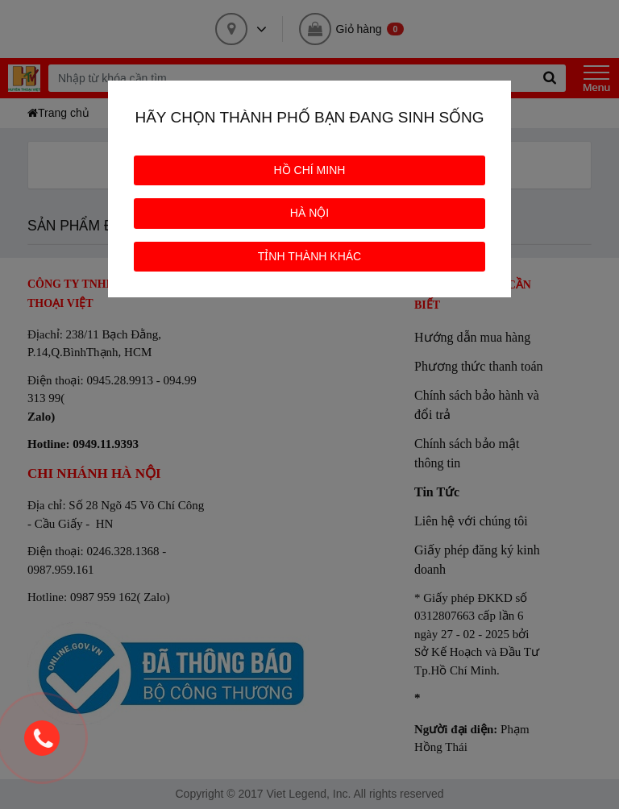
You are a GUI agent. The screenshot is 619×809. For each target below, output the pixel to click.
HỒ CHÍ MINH (310, 170)
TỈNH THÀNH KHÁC (309, 256)
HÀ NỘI (309, 212)
